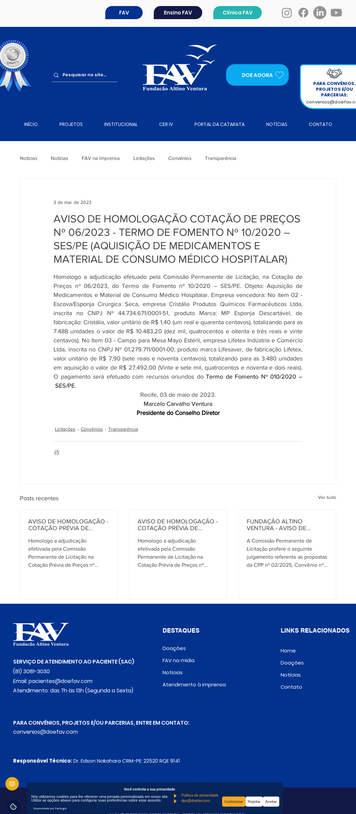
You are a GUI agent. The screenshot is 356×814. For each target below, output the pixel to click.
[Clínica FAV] (237, 12)
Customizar (233, 802)
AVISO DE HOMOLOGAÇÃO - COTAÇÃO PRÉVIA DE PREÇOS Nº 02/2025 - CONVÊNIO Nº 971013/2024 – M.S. (178, 524)
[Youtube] (336, 12)
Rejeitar (254, 802)
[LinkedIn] (319, 12)
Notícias (28, 158)
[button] (124, 12)
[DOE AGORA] (257, 75)
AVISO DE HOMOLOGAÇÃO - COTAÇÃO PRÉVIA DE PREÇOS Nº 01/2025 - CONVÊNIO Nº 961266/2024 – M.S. (68, 524)
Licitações (144, 158)
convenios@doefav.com (45, 732)
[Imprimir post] (57, 452)
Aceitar (271, 802)
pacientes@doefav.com (61, 681)
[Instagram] (286, 12)
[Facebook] (303, 12)
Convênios (179, 158)
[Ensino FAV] (178, 12)
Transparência (220, 158)
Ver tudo (327, 497)
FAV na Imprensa (101, 158)
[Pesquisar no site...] (87, 75)
